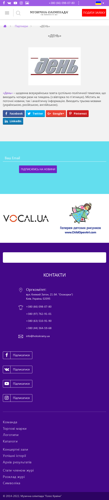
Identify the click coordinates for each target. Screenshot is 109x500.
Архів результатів (17, 462)
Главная (5, 26)
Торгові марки (15, 428)
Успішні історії (14, 455)
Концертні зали (15, 449)
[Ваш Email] (54, 158)
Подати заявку (94, 13)
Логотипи (10, 434)
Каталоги (10, 441)
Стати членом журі (18, 470)
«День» (8, 93)
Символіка (11, 483)
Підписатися (16, 355)
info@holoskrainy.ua (38, 336)
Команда (10, 422)
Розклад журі (14, 476)
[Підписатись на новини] (38, 169)
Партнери (21, 26)
